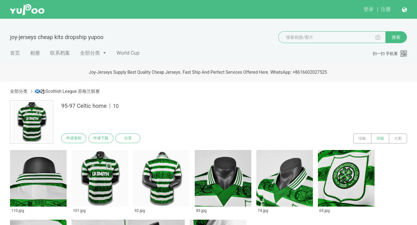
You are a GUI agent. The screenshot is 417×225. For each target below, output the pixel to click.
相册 (35, 53)
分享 (130, 138)
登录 (369, 9)
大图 (398, 138)
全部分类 (90, 53)
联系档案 (60, 53)
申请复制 (74, 138)
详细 (380, 138)
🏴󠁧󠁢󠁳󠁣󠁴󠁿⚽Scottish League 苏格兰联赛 (67, 91)
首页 (15, 53)
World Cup (128, 53)
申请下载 (102, 138)
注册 (386, 9)
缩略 (362, 138)
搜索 (396, 37)
